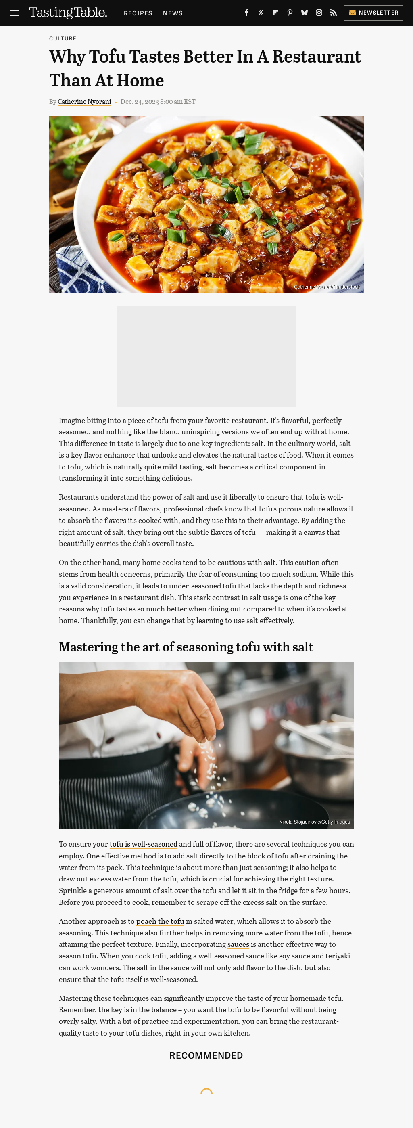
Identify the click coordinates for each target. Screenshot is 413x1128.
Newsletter (373, 12)
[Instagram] (319, 14)
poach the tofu (160, 921)
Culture (63, 38)
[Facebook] (246, 14)
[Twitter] (261, 14)
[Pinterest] (290, 14)
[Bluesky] (304, 14)
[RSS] (334, 14)
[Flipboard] (275, 14)
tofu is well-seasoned (143, 844)
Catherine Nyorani (84, 101)
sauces (238, 944)
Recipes (138, 12)
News (173, 12)
